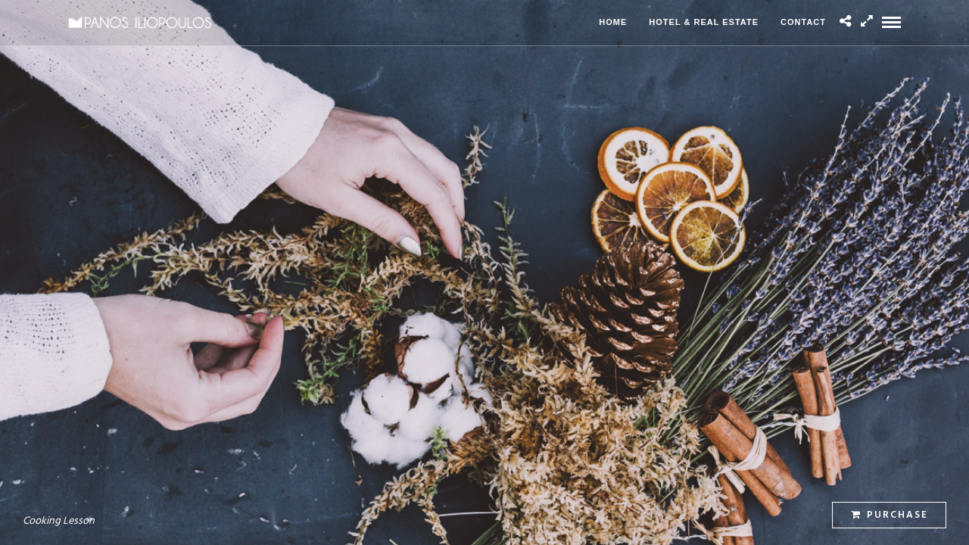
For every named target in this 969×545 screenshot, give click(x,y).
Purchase (889, 515)
